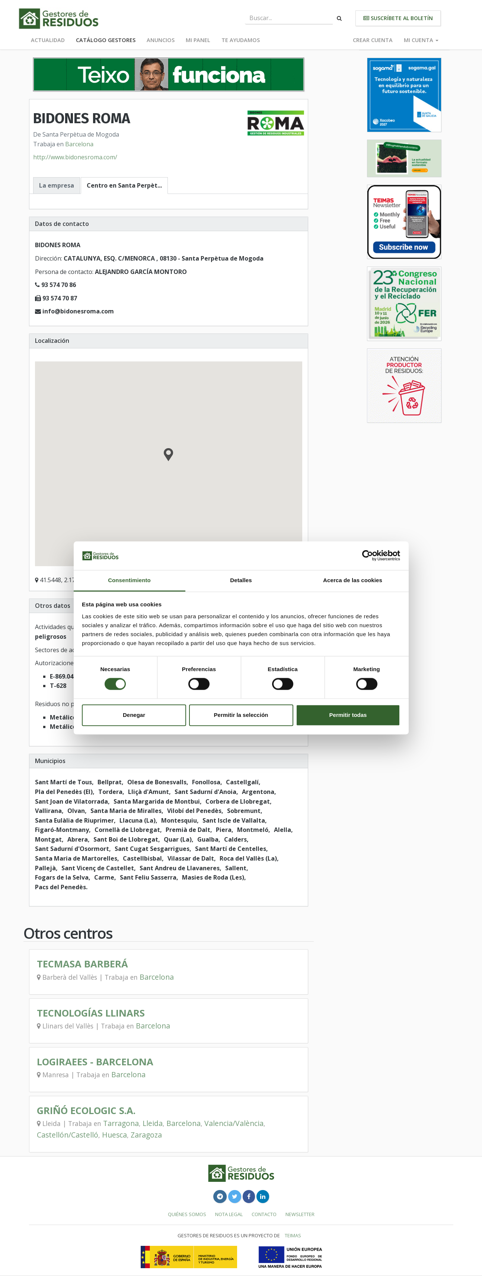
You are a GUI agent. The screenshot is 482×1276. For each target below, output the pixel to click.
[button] (168, 455)
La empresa (56, 185)
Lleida (153, 1123)
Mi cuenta (421, 40)
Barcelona (79, 144)
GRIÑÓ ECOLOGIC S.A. (86, 1110)
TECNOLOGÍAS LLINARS (91, 1013)
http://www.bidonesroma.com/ (75, 157)
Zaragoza (146, 1135)
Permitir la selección (241, 715)
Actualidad (48, 40)
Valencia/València (234, 1123)
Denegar (134, 715)
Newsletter (300, 1214)
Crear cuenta (373, 40)
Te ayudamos (240, 40)
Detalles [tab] (241, 580)
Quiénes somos (187, 1214)
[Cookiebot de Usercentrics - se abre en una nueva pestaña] (367, 555)
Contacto (264, 1214)
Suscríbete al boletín (398, 18)
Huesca (114, 1135)
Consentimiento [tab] (129, 580)
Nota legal (229, 1214)
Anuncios (161, 40)
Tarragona (121, 1123)
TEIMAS (293, 1235)
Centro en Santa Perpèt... (124, 185)
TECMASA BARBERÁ (82, 963)
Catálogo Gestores (105, 40)
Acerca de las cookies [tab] (352, 580)
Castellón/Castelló (67, 1135)
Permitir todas (348, 715)
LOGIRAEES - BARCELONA (95, 1061)
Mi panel (198, 40)
